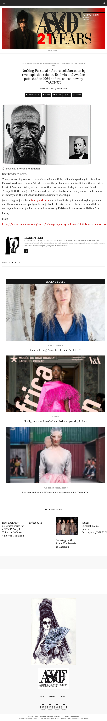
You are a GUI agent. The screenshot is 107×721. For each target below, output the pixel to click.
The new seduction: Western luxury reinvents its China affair (55, 492)
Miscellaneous (55, 345)
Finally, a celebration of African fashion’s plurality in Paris (55, 421)
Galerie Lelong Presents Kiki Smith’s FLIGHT (55, 349)
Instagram (48, 63)
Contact (63, 696)
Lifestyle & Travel (63, 63)
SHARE (46, 95)
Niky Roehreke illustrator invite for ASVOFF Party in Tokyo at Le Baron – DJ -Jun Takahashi (13, 529)
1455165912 (35, 522)
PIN (67, 95)
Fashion (47, 488)
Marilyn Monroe (40, 200)
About (52, 696)
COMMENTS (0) (33, 95)
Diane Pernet (62, 88)
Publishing (79, 63)
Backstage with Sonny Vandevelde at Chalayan (66, 543)
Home (43, 696)
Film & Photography (32, 63)
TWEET (57, 95)
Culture (56, 417)
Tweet (53, 66)
